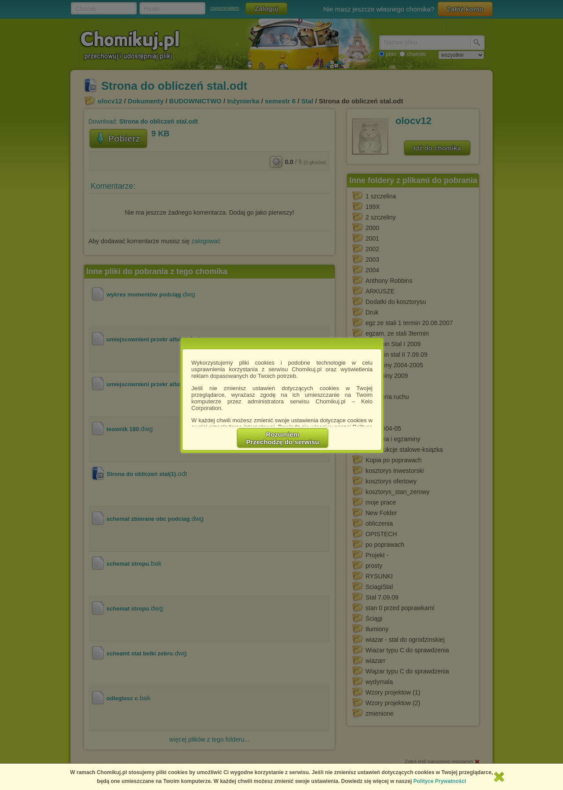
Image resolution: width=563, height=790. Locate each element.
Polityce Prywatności (439, 781)
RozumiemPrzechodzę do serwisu (282, 438)
